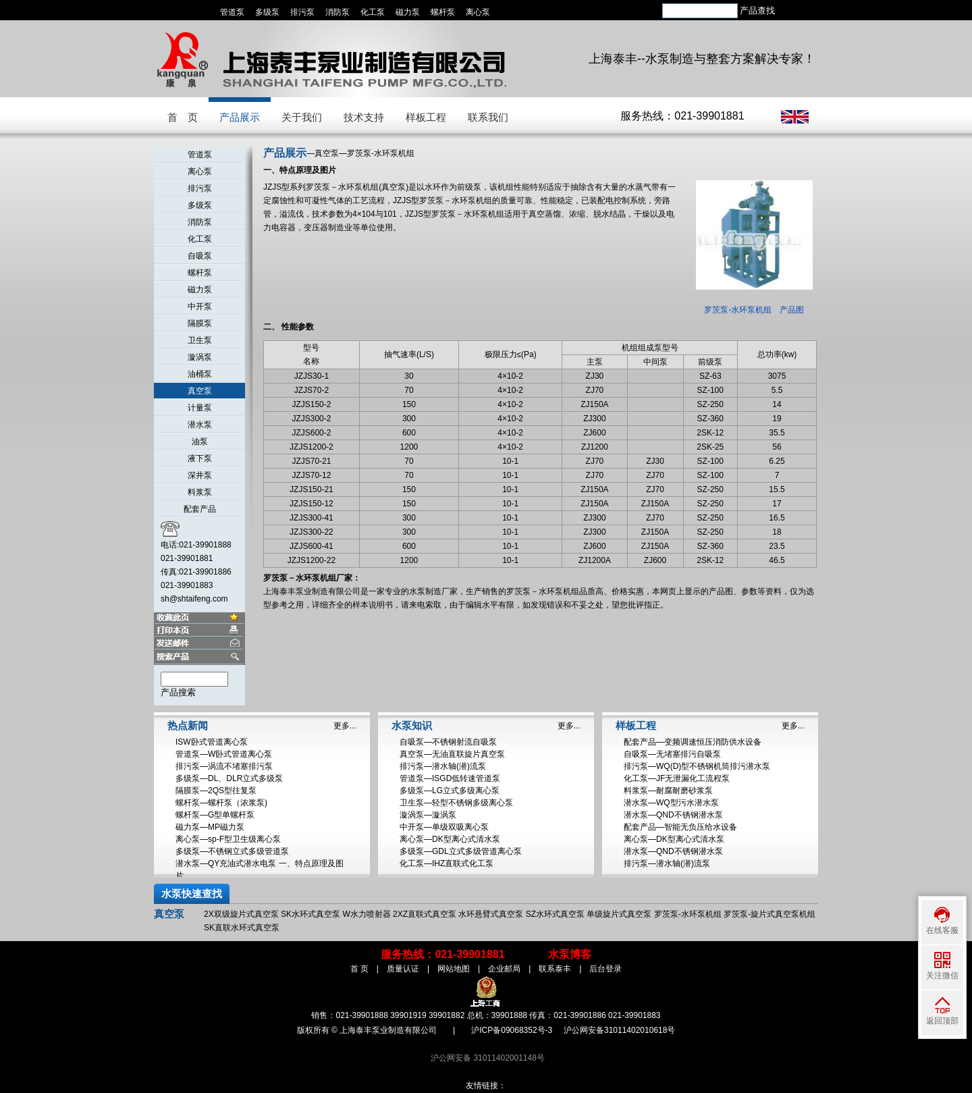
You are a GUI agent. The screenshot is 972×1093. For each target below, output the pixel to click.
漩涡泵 (200, 357)
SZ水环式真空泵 (555, 914)
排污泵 (302, 12)
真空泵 (200, 391)
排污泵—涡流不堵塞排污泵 (224, 766)
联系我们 (488, 117)
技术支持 (364, 117)
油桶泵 (200, 374)
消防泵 (337, 12)
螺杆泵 (443, 12)
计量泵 (200, 407)
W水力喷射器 (366, 914)
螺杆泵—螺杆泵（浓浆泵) (221, 802)
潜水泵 (200, 424)
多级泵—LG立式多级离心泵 (450, 790)
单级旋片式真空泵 (619, 914)
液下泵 (200, 458)
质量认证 (403, 969)
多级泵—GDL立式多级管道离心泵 (461, 851)
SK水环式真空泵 (310, 914)
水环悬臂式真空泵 (490, 914)
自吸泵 (200, 256)
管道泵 (232, 12)
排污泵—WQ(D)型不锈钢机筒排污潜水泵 (697, 766)
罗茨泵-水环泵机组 (688, 914)
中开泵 (200, 306)
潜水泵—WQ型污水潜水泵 (671, 802)
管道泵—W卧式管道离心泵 (224, 754)
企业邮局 (504, 969)
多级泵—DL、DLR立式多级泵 (229, 778)
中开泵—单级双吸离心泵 (444, 827)
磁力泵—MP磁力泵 (210, 827)
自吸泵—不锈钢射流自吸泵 (448, 742)
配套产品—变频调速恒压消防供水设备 (692, 742)
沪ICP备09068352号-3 (511, 1030)
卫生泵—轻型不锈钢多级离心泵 (456, 802)
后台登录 (605, 969)
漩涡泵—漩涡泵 (428, 815)
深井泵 (200, 475)
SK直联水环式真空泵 (241, 927)
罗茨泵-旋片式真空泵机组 (769, 914)
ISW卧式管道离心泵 (212, 742)
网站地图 (453, 969)
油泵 (200, 441)
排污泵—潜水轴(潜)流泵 (443, 766)
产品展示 (239, 117)
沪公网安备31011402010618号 (619, 1030)
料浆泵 (200, 492)
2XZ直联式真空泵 (424, 914)
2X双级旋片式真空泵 (241, 914)
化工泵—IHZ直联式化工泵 (446, 863)
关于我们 (301, 117)
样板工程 (426, 117)
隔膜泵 (200, 323)
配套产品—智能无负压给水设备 (680, 827)
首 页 (182, 117)
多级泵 (267, 12)
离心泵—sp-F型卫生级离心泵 (228, 839)
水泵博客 (569, 954)
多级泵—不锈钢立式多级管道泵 (232, 851)
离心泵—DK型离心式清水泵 (450, 839)
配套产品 (200, 509)
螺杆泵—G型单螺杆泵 (215, 815)
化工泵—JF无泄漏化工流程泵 (677, 778)
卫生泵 (200, 340)
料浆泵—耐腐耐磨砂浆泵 (668, 790)
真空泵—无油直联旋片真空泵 (452, 754)
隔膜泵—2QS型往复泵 (216, 790)
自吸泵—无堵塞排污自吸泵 (672, 754)
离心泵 (478, 12)
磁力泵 (408, 12)
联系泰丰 (555, 969)
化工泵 (372, 12)
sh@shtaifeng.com (194, 599)
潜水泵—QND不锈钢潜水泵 (673, 815)
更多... (344, 725)
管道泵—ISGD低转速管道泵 (450, 778)
